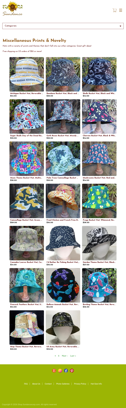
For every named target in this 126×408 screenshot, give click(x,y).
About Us (36, 384)
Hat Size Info (96, 384)
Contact (48, 384)
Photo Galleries (63, 384)
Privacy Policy (80, 384)
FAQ (26, 384)
